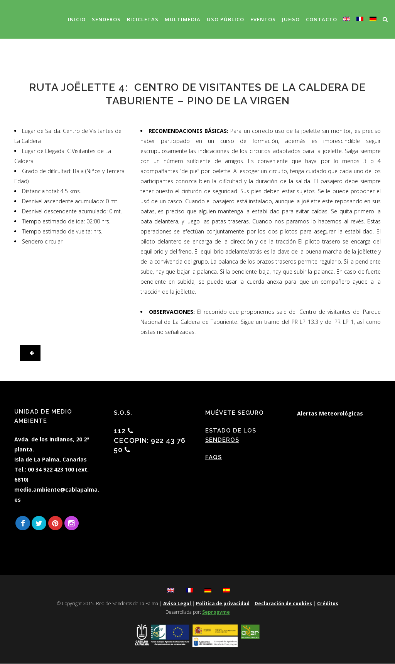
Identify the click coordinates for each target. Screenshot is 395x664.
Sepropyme (216, 612)
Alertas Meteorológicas (330, 413)
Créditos (327, 604)
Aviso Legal (177, 604)
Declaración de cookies (283, 604)
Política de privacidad (223, 604)
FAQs (213, 457)
